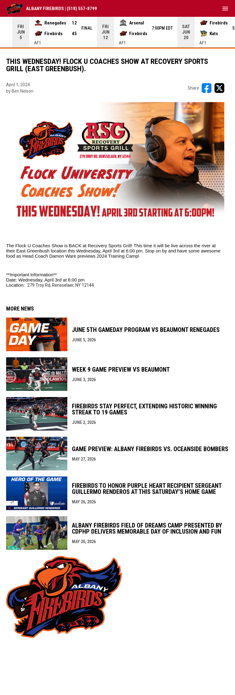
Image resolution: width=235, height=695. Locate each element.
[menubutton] (225, 8)
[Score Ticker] (117, 32)
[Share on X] (219, 88)
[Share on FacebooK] (206, 88)
